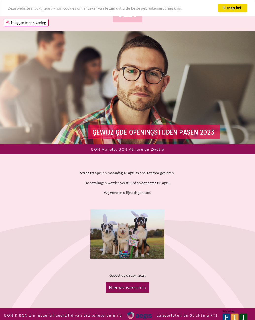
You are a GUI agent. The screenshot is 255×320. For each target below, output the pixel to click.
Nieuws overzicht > (127, 287)
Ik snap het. (232, 8)
